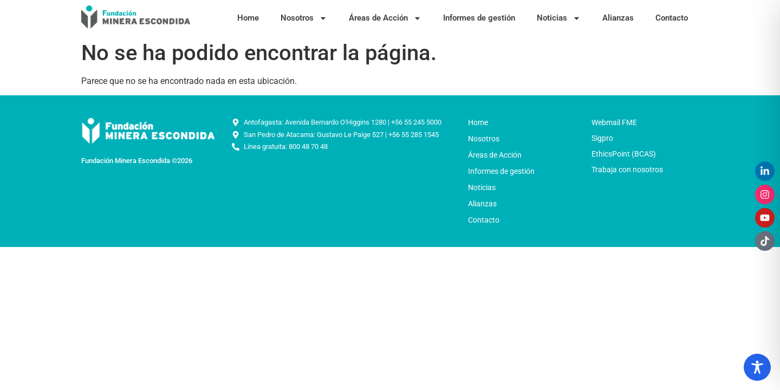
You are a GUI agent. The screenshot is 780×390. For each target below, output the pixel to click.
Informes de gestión (479, 18)
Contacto (671, 18)
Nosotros (304, 18)
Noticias (559, 18)
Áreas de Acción (385, 18)
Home (248, 18)
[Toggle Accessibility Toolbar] (757, 367)
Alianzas (618, 18)
